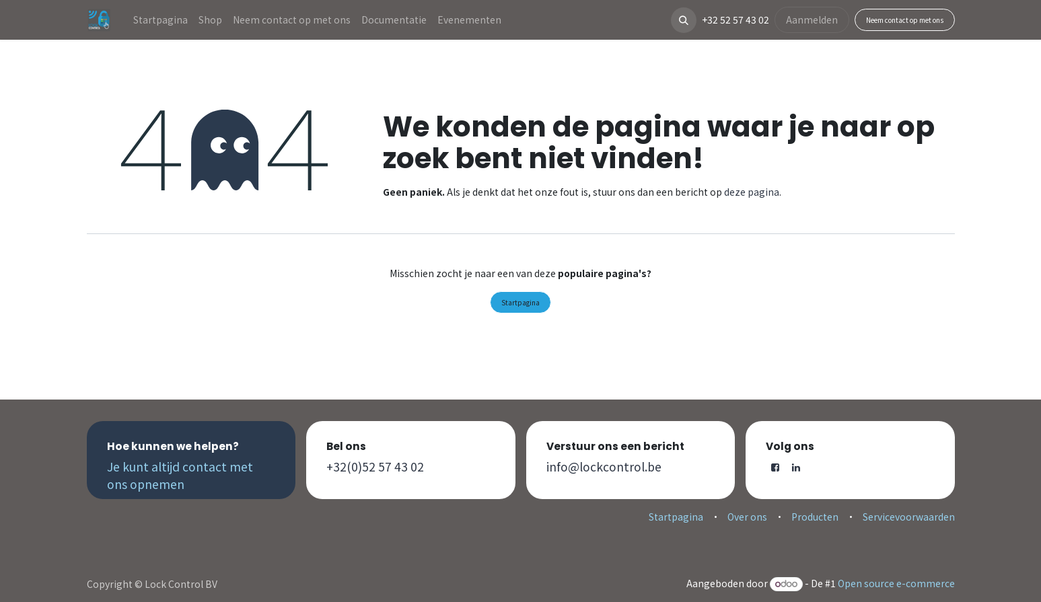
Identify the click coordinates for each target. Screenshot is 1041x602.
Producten (814, 516)
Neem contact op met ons (904, 20)
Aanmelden (812, 19)
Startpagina (520, 302)
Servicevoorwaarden (909, 516)
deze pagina (751, 191)
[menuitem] (160, 19)
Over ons (747, 516)
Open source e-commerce (896, 583)
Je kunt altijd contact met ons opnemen (180, 475)
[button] (683, 20)
